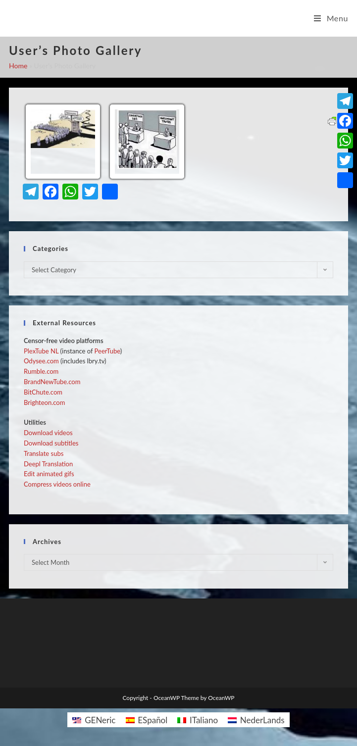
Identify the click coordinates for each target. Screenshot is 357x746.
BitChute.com (43, 392)
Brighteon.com (44, 402)
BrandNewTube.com (52, 382)
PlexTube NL (41, 351)
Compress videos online (57, 484)
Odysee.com (41, 361)
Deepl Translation (48, 464)
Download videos (48, 433)
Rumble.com (41, 371)
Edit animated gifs (49, 474)
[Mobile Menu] (331, 18)
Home (18, 65)
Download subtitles (51, 443)
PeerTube (107, 351)
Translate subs (43, 453)
